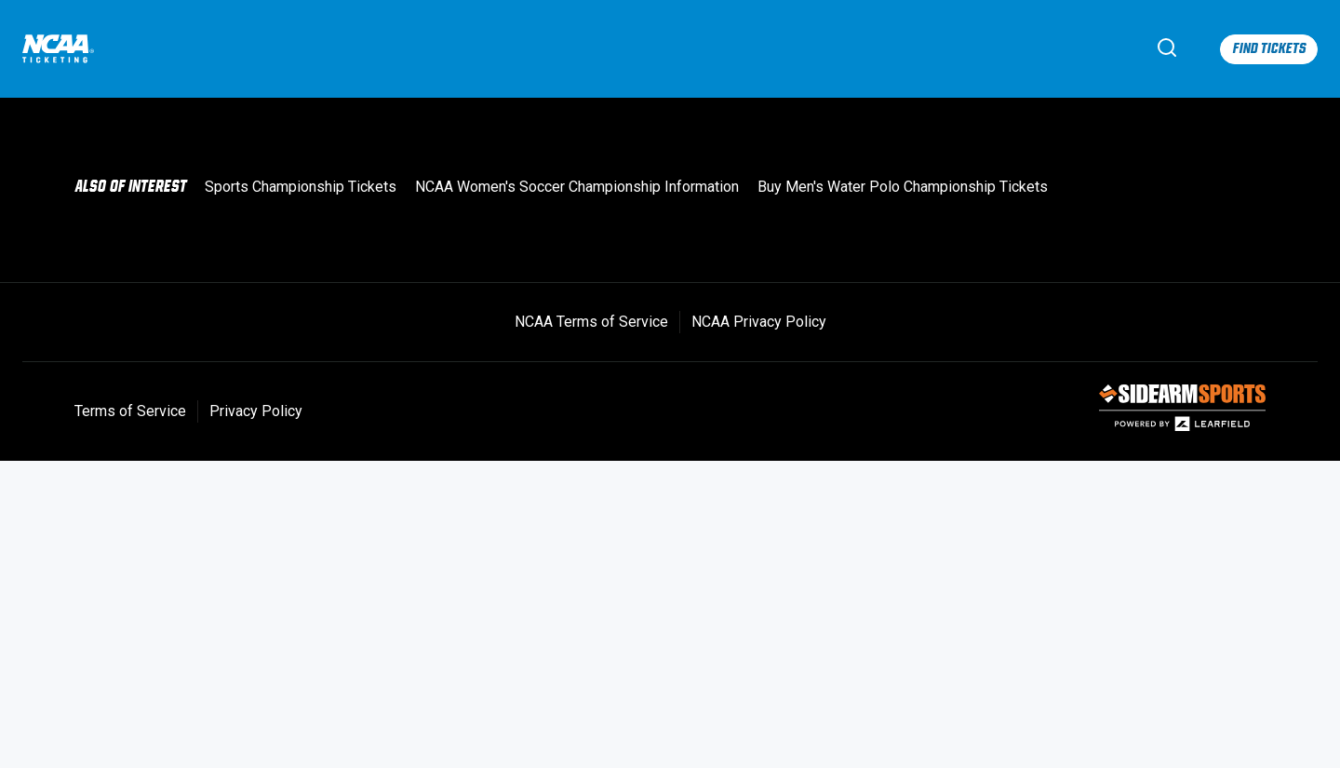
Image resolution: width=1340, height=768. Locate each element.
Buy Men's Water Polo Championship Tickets (902, 186)
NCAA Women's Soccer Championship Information (577, 186)
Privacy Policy (255, 411)
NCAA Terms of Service (591, 321)
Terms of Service (130, 411)
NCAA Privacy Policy (758, 321)
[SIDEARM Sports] (1182, 427)
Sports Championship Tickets (300, 186)
